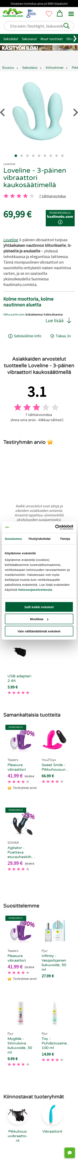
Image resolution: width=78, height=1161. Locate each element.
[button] (66, 26)
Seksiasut (29, 38)
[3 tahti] (19, 196)
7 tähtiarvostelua (52, 196)
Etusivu (8, 68)
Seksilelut (10, 38)
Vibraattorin (14, 314)
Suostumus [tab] (13, 538)
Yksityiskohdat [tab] (39, 538)
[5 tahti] (32, 196)
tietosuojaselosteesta (35, 589)
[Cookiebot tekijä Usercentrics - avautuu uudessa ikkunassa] (55, 527)
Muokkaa (39, 619)
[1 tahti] (6, 196)
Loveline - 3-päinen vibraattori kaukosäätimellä (34, 178)
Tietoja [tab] (65, 538)
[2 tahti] (12, 196)
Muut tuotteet (51, 38)
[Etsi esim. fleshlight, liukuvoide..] (41, 26)
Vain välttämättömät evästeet (39, 631)
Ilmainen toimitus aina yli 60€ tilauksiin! (39, 3)
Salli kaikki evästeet (39, 607)
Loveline (9, 164)
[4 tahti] (25, 196)
